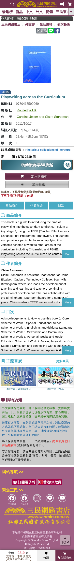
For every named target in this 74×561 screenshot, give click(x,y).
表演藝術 (63, 24)
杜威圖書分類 (13, 149)
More (68, 254)
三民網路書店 (10, 24)
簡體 (49, 12)
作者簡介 (36, 205)
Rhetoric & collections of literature (48, 149)
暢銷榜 (7, 12)
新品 (19, 12)
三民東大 (63, 12)
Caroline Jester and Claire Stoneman (42, 116)
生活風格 (46, 24)
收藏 (46, 555)
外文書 (30, 24)
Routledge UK (27, 110)
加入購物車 (65, 555)
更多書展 (64, 361)
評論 (42, 30)
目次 (61, 205)
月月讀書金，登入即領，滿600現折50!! (21, 18)
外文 (39, 12)
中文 (29, 12)
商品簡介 (12, 205)
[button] (71, 380)
